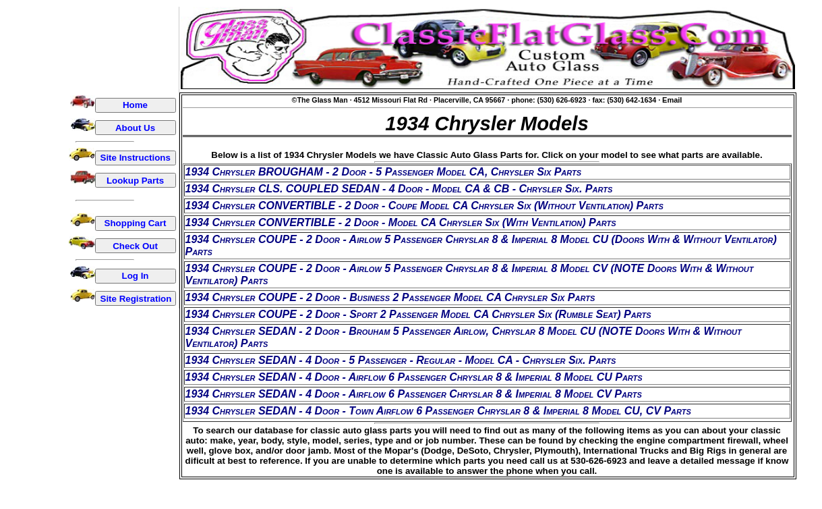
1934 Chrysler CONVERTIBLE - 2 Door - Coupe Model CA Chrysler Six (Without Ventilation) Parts (424, 205)
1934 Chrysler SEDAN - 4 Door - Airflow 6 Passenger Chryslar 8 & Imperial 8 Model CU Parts (414, 377)
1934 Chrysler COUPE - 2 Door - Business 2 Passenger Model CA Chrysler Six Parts (390, 297)
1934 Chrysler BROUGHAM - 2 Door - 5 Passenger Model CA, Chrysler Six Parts (383, 172)
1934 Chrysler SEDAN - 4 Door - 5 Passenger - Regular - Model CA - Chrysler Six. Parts (400, 360)
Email (672, 100)
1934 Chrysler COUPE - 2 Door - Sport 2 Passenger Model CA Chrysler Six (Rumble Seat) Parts (418, 314)
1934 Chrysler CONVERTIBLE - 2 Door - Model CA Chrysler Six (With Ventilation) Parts (400, 222)
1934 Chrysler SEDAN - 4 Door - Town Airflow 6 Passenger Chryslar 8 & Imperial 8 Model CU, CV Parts (438, 411)
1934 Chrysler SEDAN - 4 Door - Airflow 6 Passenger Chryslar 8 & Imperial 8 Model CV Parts (413, 394)
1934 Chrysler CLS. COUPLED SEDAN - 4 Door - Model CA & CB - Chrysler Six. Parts (399, 188)
